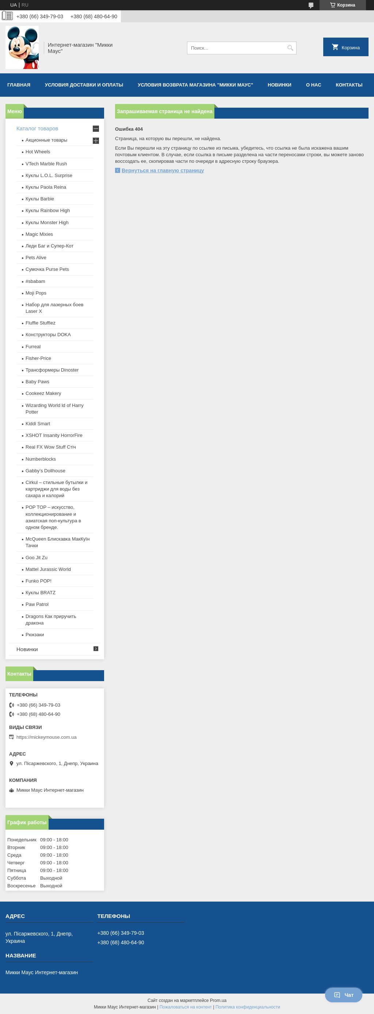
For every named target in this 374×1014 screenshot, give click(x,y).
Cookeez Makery (43, 393)
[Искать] (290, 48)
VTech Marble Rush (46, 163)
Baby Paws (37, 381)
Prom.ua (218, 1000)
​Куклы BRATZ (41, 592)
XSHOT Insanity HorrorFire (54, 435)
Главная (18, 85)
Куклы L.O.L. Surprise (49, 175)
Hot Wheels (38, 151)
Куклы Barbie (40, 198)
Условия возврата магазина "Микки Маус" (195, 85)
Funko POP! (38, 581)
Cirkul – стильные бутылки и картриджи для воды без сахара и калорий (56, 489)
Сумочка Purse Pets (47, 269)
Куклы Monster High (47, 222)
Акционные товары (46, 140)
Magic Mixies (39, 234)
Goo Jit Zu (36, 557)
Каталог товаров (37, 128)
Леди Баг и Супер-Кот (49, 246)
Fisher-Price (38, 358)
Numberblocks (41, 459)
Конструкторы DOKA (48, 334)
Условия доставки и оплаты (84, 85)
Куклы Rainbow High (48, 210)
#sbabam (35, 281)
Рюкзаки (35, 634)
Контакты (349, 85)
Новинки (279, 85)
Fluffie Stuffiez (41, 323)
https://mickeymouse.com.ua (46, 737)
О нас (313, 85)
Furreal (33, 346)
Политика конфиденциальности (247, 1007)
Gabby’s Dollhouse (45, 470)
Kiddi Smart (38, 423)
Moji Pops (36, 293)
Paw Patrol (37, 604)
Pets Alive (36, 257)
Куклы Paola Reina (46, 187)
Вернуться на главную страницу (163, 170)
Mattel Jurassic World (48, 569)
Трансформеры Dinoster (52, 370)
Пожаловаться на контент (186, 1007)
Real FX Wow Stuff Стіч (51, 447)
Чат (344, 995)
